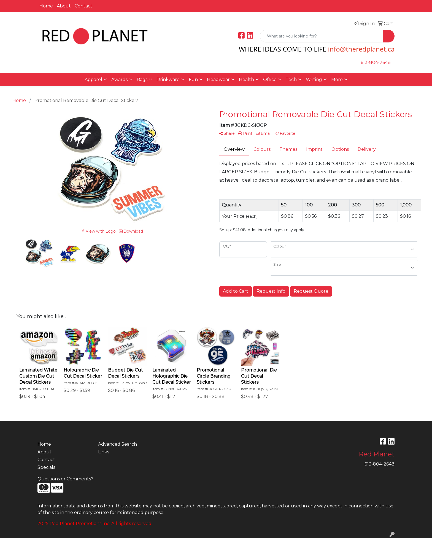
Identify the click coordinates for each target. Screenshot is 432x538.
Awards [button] (119, 79)
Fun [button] (193, 79)
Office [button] (270, 79)
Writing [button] (314, 79)
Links (103, 451)
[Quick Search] (321, 36)
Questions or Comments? (65, 478)
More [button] (337, 79)
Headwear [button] (218, 79)
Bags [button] (142, 79)
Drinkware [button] (168, 79)
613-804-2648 (376, 62)
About (64, 6)
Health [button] (246, 79)
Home (46, 6)
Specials (46, 467)
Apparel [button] (93, 79)
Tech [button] (291, 79)
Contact (83, 6)
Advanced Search (117, 444)
